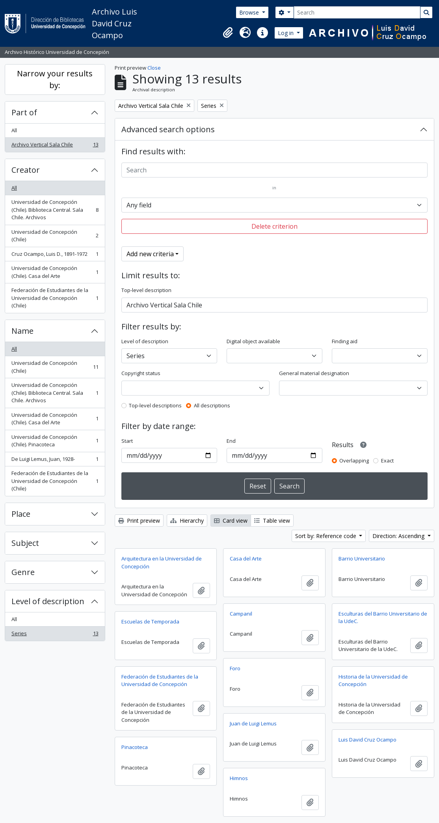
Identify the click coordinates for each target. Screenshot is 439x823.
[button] (227, 32)
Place (20, 514)
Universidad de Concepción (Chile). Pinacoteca (55, 440)
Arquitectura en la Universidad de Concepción (161, 562)
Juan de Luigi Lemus (253, 723)
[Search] (357, 12)
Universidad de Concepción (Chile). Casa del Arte (55, 271)
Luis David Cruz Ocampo (367, 739)
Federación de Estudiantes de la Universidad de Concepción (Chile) (55, 298)
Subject (25, 543)
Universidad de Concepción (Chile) (55, 235)
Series (55, 635)
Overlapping (354, 460)
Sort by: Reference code (326, 536)
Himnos (239, 778)
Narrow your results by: (55, 79)
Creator (25, 170)
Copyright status (140, 373)
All (14, 130)
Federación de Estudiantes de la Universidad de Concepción (159, 680)
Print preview (139, 520)
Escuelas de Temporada (150, 621)
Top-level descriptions (155, 405)
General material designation (314, 373)
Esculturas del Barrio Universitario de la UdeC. (383, 617)
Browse (249, 12)
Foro (235, 668)
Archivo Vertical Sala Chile (55, 146)
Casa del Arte (246, 558)
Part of (24, 112)
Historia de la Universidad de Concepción (373, 680)
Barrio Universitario (362, 558)
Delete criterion (274, 226)
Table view (272, 520)
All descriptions (212, 405)
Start (127, 440)
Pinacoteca (134, 747)
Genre (23, 572)
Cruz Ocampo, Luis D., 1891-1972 (55, 255)
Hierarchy (187, 520)
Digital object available (253, 341)
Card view (230, 520)
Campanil (241, 613)
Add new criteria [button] (150, 254)
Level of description (47, 601)
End (231, 440)
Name (22, 331)
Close (154, 67)
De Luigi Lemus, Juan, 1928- (55, 460)
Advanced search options (168, 129)
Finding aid (344, 341)
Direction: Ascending (399, 536)
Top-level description (146, 290)
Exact (387, 460)
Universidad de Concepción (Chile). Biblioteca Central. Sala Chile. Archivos (55, 209)
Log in (286, 33)
